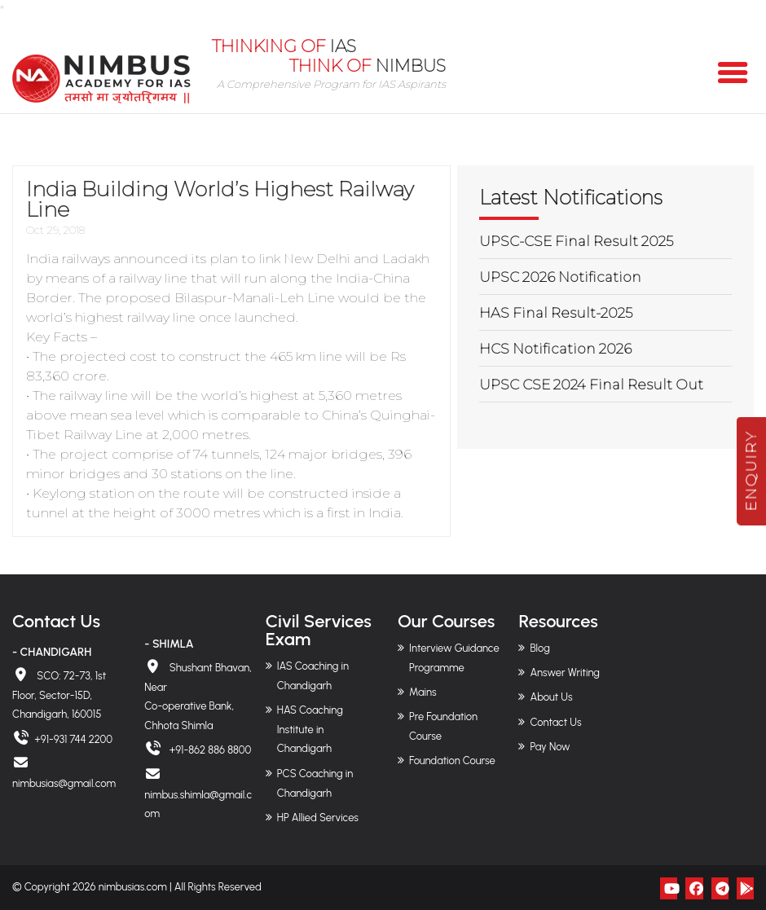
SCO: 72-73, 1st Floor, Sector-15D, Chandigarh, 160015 (59, 695)
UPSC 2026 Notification (560, 277)
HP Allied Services (318, 817)
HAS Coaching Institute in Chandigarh (310, 729)
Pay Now (550, 747)
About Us (551, 697)
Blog (539, 648)
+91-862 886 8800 (209, 750)
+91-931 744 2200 (73, 739)
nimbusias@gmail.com (64, 783)
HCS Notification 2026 (555, 349)
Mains (423, 692)
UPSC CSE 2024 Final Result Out (591, 384)
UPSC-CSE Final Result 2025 (576, 241)
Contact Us (555, 722)
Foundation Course (452, 760)
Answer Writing (564, 672)
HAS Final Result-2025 (555, 313)
